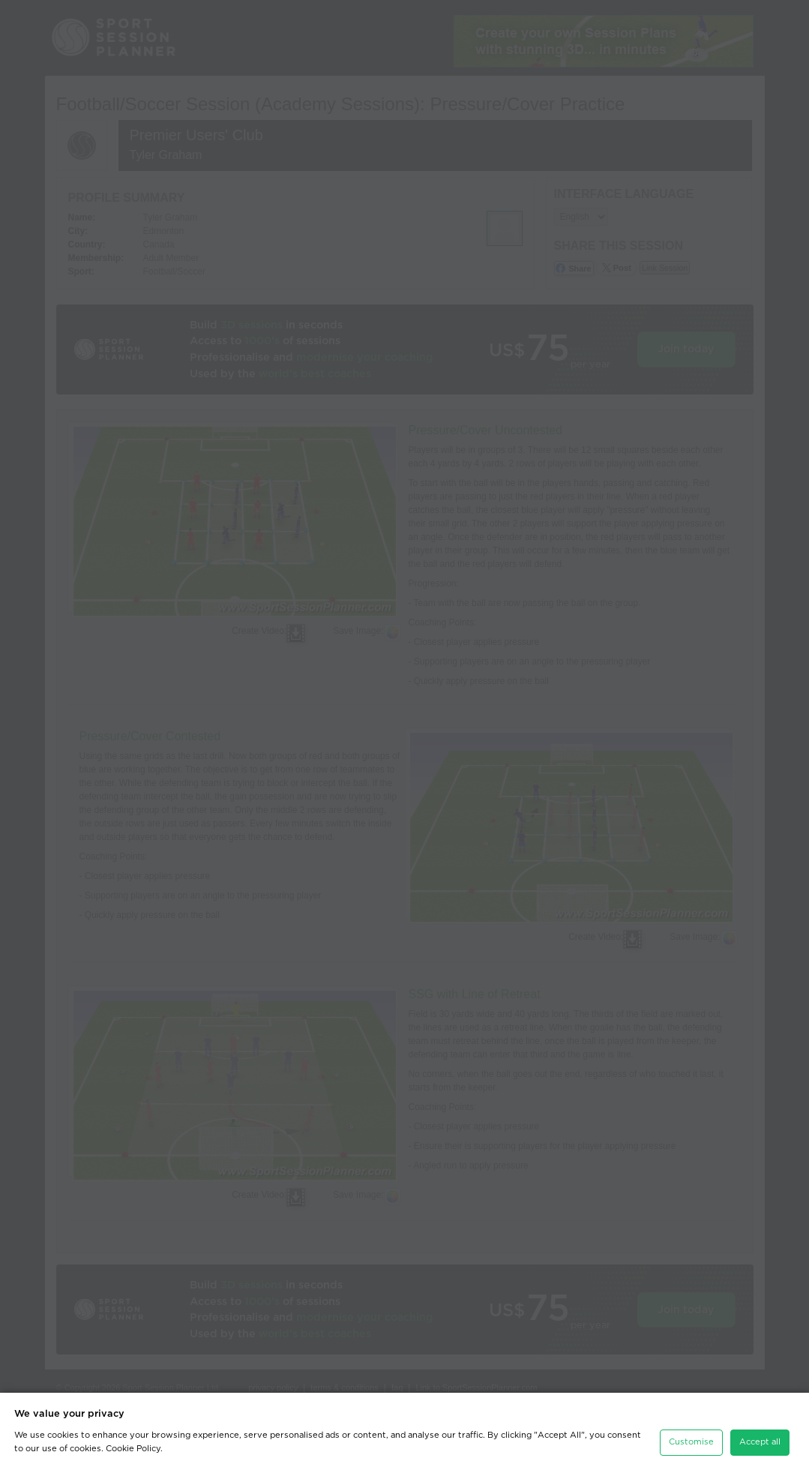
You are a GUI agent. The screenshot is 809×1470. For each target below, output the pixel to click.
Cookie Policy (133, 1448)
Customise (691, 1442)
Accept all (760, 1442)
